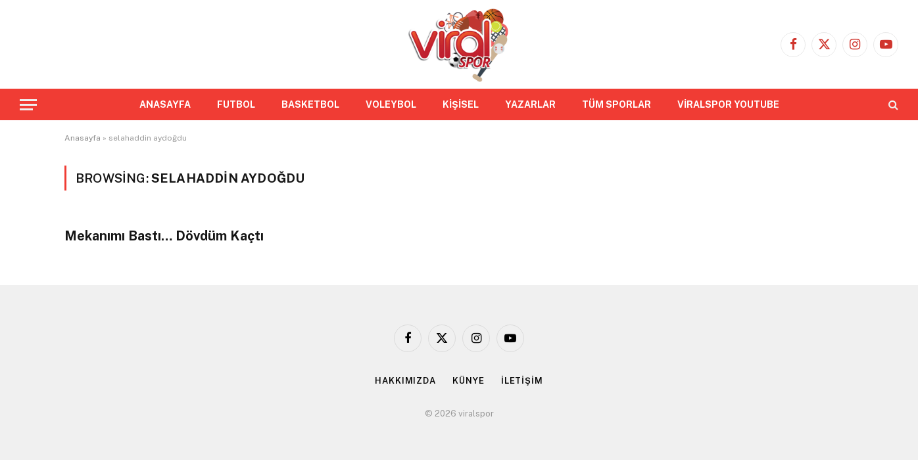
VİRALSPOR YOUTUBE (728, 104)
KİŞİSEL (461, 104)
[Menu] (28, 105)
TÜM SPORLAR (616, 104)
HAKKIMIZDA (405, 381)
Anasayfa (82, 138)
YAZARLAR (530, 104)
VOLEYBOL (391, 104)
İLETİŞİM (522, 381)
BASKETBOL (310, 104)
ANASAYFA (165, 104)
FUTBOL (236, 104)
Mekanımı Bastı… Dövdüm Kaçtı (164, 236)
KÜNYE (468, 381)
